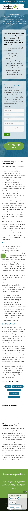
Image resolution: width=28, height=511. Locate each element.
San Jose (9, 485)
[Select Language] (12, 1)
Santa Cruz (14, 485)
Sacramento (4, 485)
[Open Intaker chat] (10, 510)
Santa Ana (23, 485)
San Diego (10, 487)
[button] (26, 6)
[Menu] (24, 7)
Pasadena (19, 485)
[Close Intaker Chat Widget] (26, 492)
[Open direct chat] (24, 492)
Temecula (6, 487)
